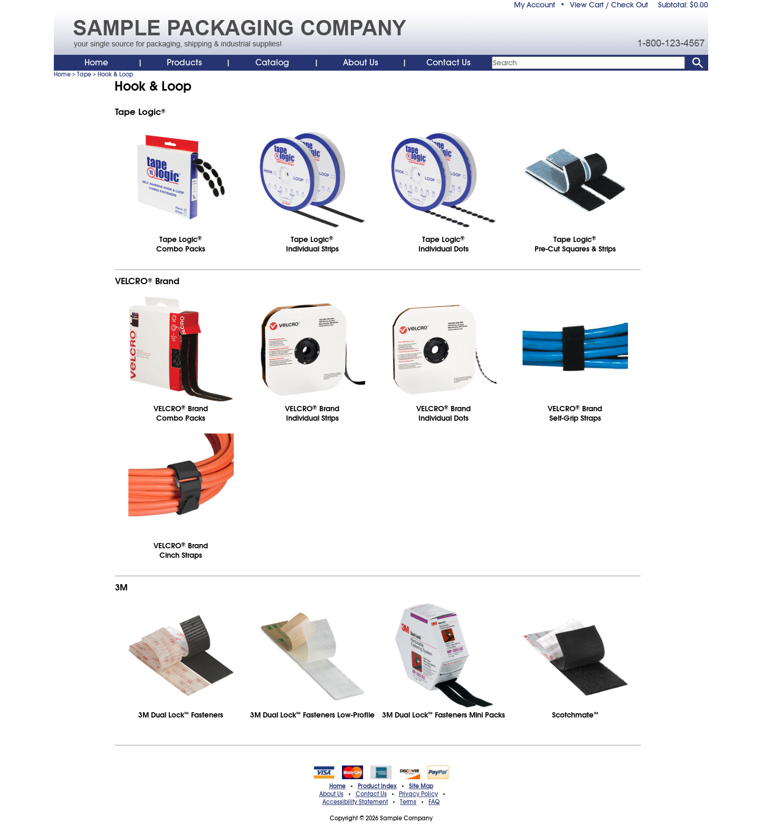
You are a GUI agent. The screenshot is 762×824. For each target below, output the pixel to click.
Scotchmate (575, 715)
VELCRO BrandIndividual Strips (312, 413)
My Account (534, 4)
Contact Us (448, 62)
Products (184, 62)
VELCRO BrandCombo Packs (181, 413)
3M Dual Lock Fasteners (180, 715)
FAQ (434, 802)
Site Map (421, 786)
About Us (360, 62)
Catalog (272, 62)
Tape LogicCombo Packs (180, 244)
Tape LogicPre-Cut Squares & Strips (575, 244)
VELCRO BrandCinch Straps (181, 550)
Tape (84, 74)
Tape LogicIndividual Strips (312, 244)
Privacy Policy (418, 794)
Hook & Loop (115, 74)
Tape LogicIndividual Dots (443, 244)
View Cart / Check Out (609, 4)
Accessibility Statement (355, 802)
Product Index (377, 786)
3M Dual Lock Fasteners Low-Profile (312, 715)
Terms (408, 802)
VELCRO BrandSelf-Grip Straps (575, 413)
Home (96, 62)
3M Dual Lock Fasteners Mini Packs (443, 715)
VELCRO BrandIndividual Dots (443, 413)
